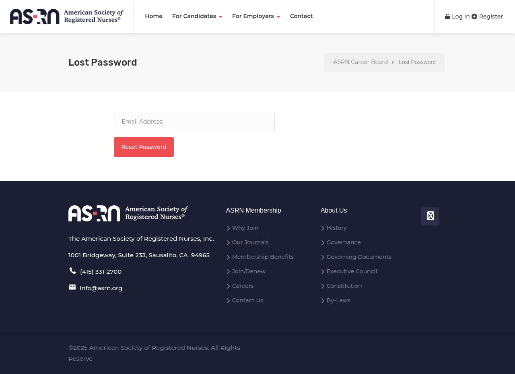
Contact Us (248, 300)
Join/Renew (249, 271)
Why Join (245, 227)
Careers (243, 285)
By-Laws (339, 300)
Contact (301, 16)
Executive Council (352, 271)
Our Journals (250, 242)
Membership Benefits (263, 256)
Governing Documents (359, 256)
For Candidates (194, 16)
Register (487, 16)
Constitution (344, 285)
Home (154, 16)
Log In (457, 16)
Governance (344, 242)
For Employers (253, 16)
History (337, 227)
